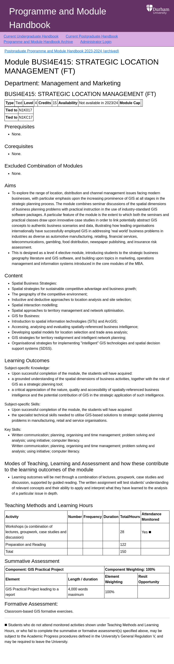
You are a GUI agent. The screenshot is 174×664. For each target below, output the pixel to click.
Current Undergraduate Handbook (31, 36)
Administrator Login (95, 42)
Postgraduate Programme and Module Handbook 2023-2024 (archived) (62, 51)
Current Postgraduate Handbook (92, 36)
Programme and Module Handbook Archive (38, 42)
